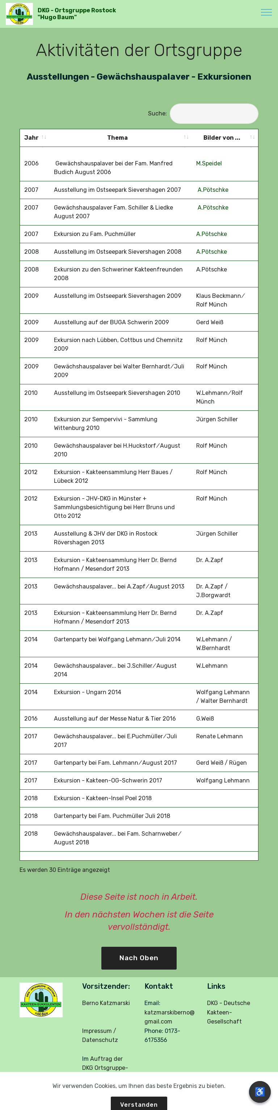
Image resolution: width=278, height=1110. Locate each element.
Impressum (97, 1023)
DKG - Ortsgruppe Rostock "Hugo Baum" (77, 14)
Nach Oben (139, 950)
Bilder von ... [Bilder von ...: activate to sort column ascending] (221, 137)
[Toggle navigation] (266, 12)
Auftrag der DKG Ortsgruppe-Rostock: (105, 1059)
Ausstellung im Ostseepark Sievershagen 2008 (117, 243)
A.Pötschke (212, 181)
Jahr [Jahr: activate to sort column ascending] (31, 137)
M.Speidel (209, 155)
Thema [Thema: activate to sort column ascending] (117, 137)
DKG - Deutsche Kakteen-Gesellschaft (228, 1004)
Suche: (203, 113)
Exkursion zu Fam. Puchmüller (95, 226)
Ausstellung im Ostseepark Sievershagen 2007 (117, 181)
